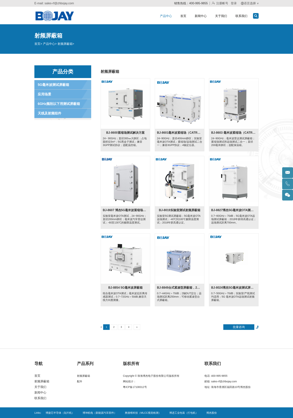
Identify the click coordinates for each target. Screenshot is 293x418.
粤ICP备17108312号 (135, 387)
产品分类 (62, 71)
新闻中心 (201, 16)
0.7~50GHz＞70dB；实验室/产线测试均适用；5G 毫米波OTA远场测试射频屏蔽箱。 (233, 297)
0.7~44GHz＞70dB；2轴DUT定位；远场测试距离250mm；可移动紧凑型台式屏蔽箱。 (179, 297)
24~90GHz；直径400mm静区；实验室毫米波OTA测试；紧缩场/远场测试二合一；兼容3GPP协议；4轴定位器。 (179, 142)
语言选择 (248, 3)
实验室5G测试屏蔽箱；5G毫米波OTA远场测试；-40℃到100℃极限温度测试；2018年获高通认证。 (179, 219)
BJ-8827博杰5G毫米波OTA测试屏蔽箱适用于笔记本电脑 (233, 210)
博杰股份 (211, 412)
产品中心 (166, 16)
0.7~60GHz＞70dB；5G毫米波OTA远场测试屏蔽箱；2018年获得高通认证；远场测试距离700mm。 (233, 219)
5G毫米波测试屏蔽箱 (53, 85)
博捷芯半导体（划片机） (60, 412)
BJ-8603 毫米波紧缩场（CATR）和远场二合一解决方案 (233, 132)
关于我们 (221, 16)
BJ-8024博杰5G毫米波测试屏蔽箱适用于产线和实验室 (233, 287)
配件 (79, 381)
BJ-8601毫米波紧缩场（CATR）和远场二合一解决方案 (179, 132)
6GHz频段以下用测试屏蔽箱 (59, 104)
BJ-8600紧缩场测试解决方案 (125, 132)
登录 (234, 3)
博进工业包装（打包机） (183, 412)
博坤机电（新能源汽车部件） (100, 412)
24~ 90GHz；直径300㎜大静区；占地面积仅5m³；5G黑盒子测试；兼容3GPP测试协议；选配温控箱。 (125, 142)
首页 (183, 16)
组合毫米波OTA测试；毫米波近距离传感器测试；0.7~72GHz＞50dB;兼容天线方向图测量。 (125, 297)
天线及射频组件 (49, 113)
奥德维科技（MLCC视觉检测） (143, 412)
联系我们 (241, 16)
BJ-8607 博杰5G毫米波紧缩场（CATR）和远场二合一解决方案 (125, 210)
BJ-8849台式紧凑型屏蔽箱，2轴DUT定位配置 (179, 287)
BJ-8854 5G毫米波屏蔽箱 (125, 287)
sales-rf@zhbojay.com (59, 3)
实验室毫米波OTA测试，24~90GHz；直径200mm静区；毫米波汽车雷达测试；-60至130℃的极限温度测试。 (125, 219)
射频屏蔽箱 (65, 43)
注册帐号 (220, 3)
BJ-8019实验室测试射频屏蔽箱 (179, 210)
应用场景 (44, 94)
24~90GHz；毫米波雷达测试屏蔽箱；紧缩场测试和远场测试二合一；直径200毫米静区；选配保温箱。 (233, 142)
